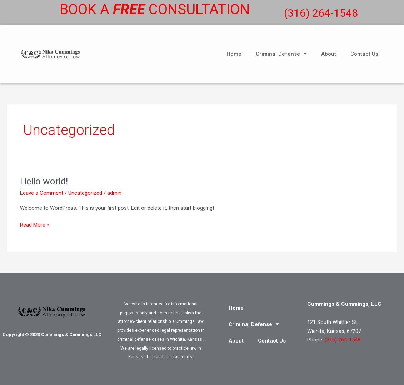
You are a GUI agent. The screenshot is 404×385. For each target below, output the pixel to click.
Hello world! (44, 181)
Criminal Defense (281, 53)
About (328, 54)
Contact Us (364, 54)
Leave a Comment (41, 193)
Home (233, 54)
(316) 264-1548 (321, 13)
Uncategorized (85, 193)
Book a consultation (155, 9)
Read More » (34, 224)
